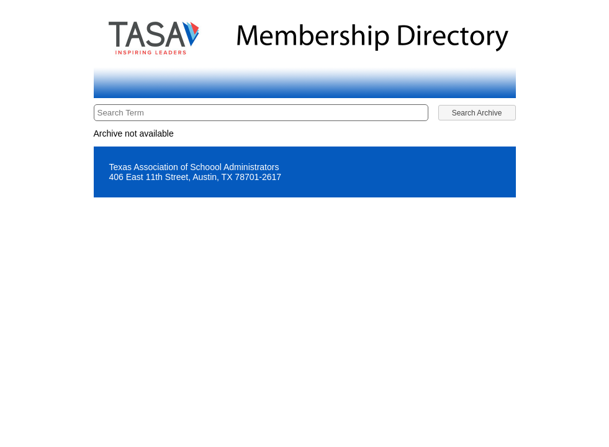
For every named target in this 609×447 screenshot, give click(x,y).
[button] (477, 113)
